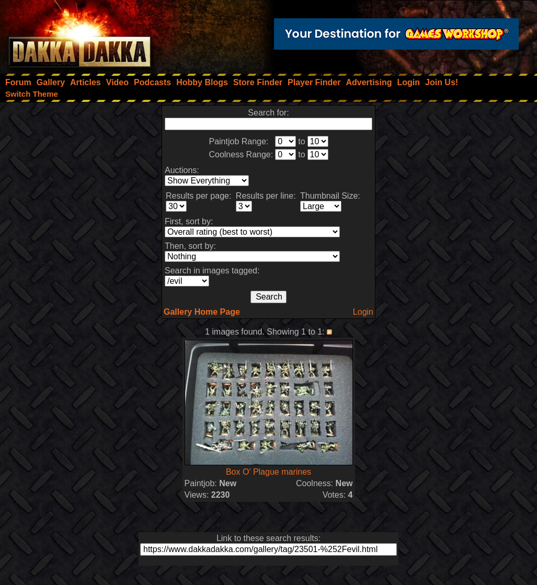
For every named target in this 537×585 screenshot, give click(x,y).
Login (363, 311)
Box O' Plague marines (268, 471)
